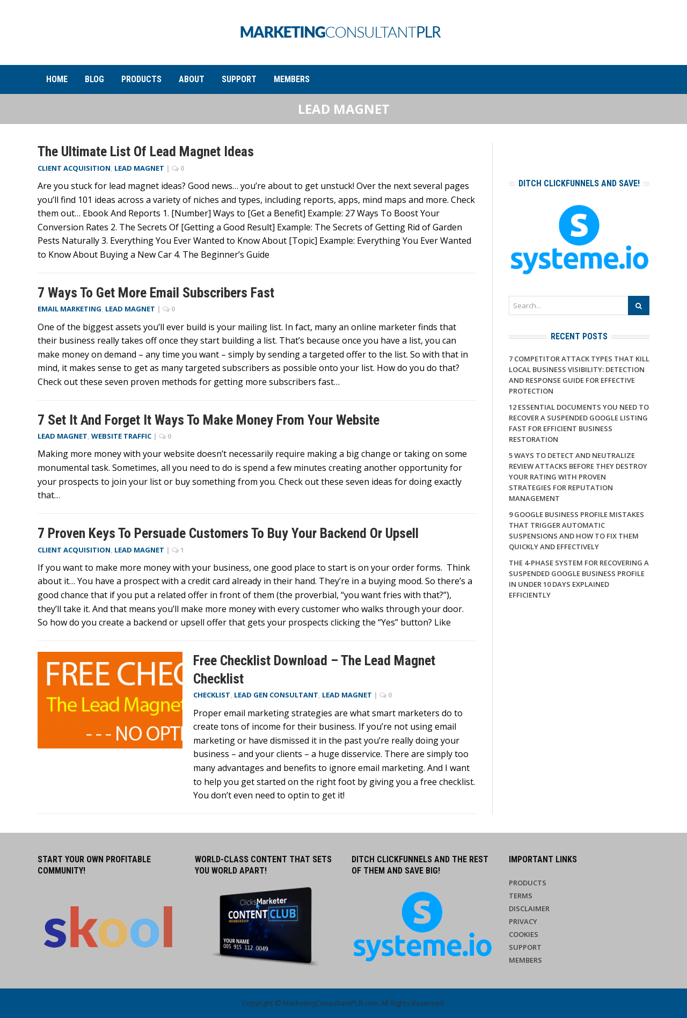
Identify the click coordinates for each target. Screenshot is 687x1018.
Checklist (211, 695)
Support (239, 79)
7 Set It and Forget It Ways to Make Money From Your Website (208, 420)
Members (292, 79)
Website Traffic (121, 436)
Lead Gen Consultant (276, 695)
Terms (520, 895)
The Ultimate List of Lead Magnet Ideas (146, 151)
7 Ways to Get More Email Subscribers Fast (156, 293)
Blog (94, 79)
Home (57, 79)
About (191, 79)
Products (141, 79)
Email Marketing (69, 309)
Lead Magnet (139, 168)
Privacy (523, 921)
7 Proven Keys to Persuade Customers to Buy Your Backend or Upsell (228, 533)
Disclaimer (529, 908)
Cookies (523, 934)
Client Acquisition (74, 168)
